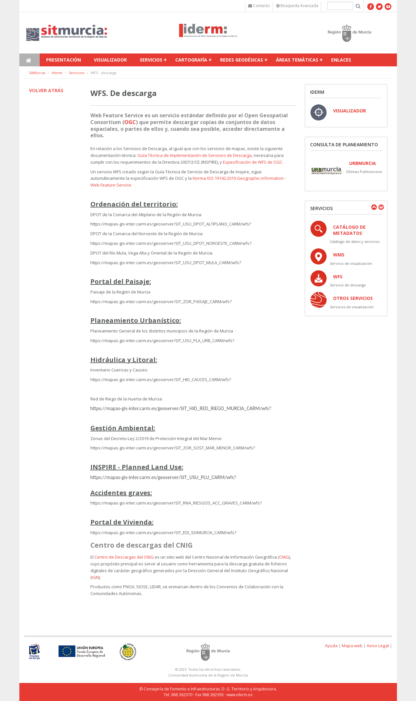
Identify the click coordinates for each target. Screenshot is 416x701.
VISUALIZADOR (349, 111)
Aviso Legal (378, 645)
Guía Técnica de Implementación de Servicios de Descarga (194, 155)
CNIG (284, 557)
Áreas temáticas (297, 60)
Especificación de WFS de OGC (252, 162)
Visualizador (110, 60)
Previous (373, 207)
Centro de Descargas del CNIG (124, 557)
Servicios (151, 60)
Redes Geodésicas (241, 60)
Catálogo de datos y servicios (355, 241)
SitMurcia (37, 72)
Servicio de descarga (348, 285)
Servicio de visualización (351, 263)
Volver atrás (46, 90)
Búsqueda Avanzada (297, 5)
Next (381, 207)
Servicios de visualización (352, 306)
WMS (338, 255)
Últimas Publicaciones (365, 171)
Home (57, 72)
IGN (95, 577)
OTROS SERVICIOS (353, 298)
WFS (337, 277)
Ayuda (331, 645)
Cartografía (191, 60)
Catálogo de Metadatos (349, 230)
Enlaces (341, 60)
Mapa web (352, 645)
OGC (130, 122)
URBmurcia (362, 163)
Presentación (63, 60)
